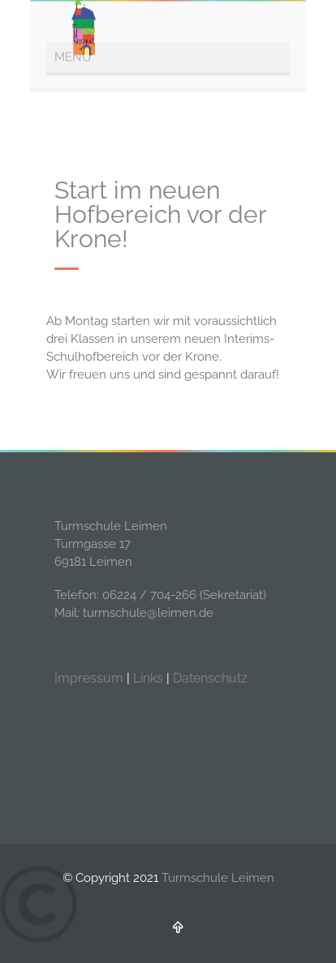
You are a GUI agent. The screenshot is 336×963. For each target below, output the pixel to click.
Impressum (88, 678)
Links (148, 678)
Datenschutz (210, 678)
